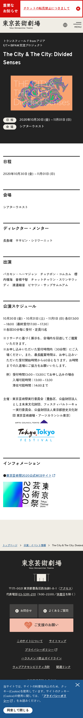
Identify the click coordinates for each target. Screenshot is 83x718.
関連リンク (63, 667)
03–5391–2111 (27, 594)
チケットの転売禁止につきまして (46, 8)
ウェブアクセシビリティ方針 (31, 667)
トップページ (10, 545)
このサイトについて (30, 641)
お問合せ (23, 611)
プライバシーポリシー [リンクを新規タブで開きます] (39, 649)
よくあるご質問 (56, 611)
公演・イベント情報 (35, 545)
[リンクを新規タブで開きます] (25, 504)
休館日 (61, 594)
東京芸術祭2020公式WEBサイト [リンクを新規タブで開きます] (29, 475)
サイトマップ (57, 641)
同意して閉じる (18, 710)
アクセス (65, 588)
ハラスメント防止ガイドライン (41, 658)
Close (78, 9)
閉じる (77, 684)
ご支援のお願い (41, 625)
